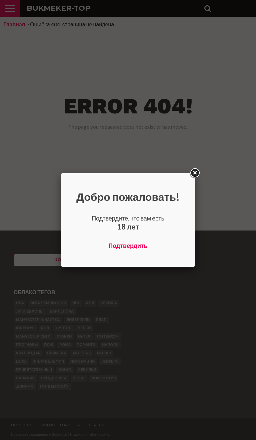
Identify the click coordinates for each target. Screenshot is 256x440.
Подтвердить (128, 245)
